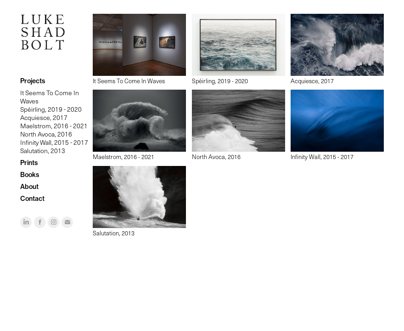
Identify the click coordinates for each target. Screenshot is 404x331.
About (29, 187)
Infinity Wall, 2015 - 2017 (54, 142)
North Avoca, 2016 (46, 134)
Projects (32, 81)
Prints (29, 163)
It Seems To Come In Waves (49, 96)
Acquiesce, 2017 (43, 117)
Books (29, 175)
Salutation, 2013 (42, 150)
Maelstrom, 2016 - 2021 (54, 125)
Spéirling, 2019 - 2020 (51, 109)
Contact (32, 198)
